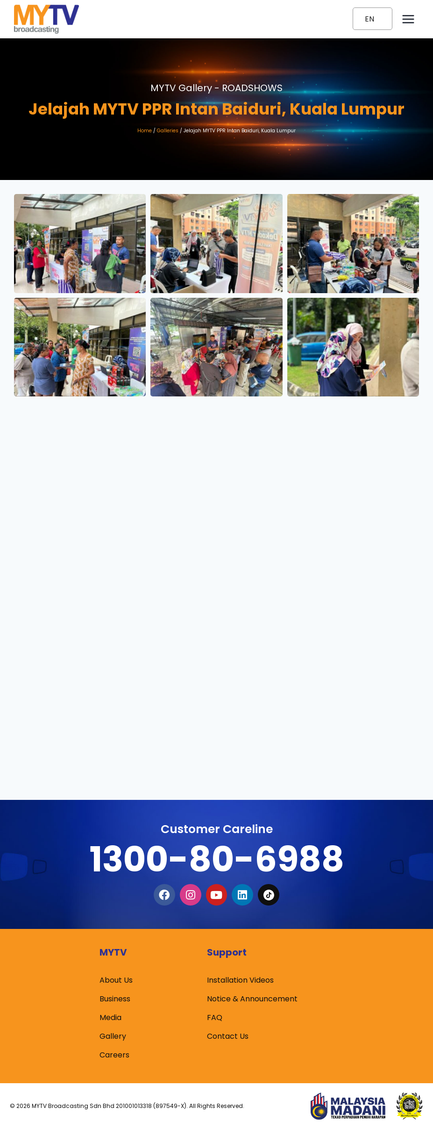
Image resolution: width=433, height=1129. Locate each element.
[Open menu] (408, 19)
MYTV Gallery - (216, 87)
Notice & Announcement (252, 998)
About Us (116, 980)
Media (110, 1017)
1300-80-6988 (216, 859)
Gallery (112, 1036)
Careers (114, 1055)
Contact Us (227, 1036)
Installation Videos (240, 980)
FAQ (214, 1017)
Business (114, 998)
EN (369, 19)
